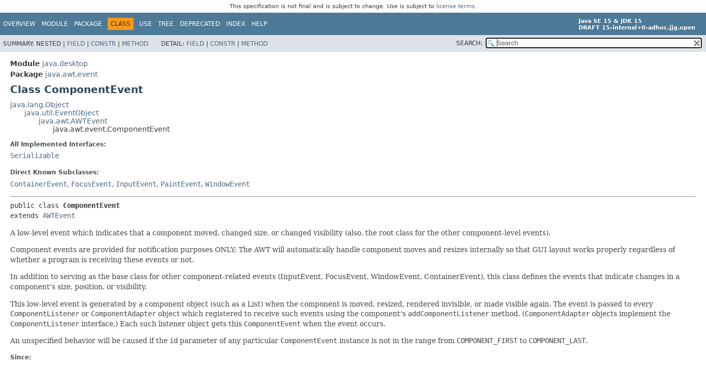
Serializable (34, 155)
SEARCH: (469, 43)
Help (259, 23)
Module (55, 23)
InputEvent (136, 184)
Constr (103, 43)
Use (145, 23)
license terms (455, 6)
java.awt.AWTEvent (73, 121)
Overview (19, 23)
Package (88, 23)
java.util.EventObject (61, 113)
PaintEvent (181, 184)
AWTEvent (59, 215)
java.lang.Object (39, 105)
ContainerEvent (38, 184)
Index (235, 23)
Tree (166, 23)
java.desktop (65, 63)
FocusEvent (91, 184)
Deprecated (200, 23)
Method (135, 43)
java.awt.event (71, 74)
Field (76, 43)
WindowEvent (227, 184)
